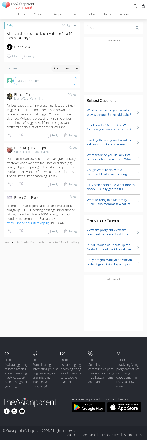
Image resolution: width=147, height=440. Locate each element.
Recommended (66, 68)
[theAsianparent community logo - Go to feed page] (18, 6)
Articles (124, 14)
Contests (39, 14)
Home (21, 14)
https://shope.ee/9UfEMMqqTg (28, 223)
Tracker (90, 14)
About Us (70, 435)
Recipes (58, 14)
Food (74, 14)
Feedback (88, 435)
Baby (10, 25)
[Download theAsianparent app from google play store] (88, 411)
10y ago (72, 94)
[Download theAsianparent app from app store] (124, 411)
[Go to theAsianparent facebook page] (7, 411)
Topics (107, 14)
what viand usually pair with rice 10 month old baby (51, 242)
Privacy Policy (109, 435)
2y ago (73, 196)
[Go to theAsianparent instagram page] (14, 411)
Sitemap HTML (134, 435)
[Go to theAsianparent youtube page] (22, 411)
